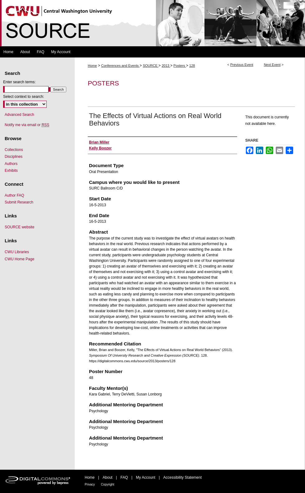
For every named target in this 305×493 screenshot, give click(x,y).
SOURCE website (19, 227)
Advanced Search (19, 114)
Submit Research (19, 202)
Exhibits (11, 170)
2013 (166, 65)
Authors (11, 164)
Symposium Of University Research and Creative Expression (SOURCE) (152, 23)
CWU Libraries (17, 252)
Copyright (107, 484)
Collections (14, 150)
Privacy (90, 484)
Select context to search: (23, 96)
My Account (145, 477)
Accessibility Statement (182, 477)
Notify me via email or (27, 125)
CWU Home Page (19, 259)
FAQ (124, 477)
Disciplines (13, 156)
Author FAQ (14, 195)
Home (92, 65)
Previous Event (241, 64)
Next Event (272, 64)
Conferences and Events (120, 65)
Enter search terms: (19, 82)
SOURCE (150, 65)
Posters (179, 65)
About (107, 477)
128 (192, 65)
